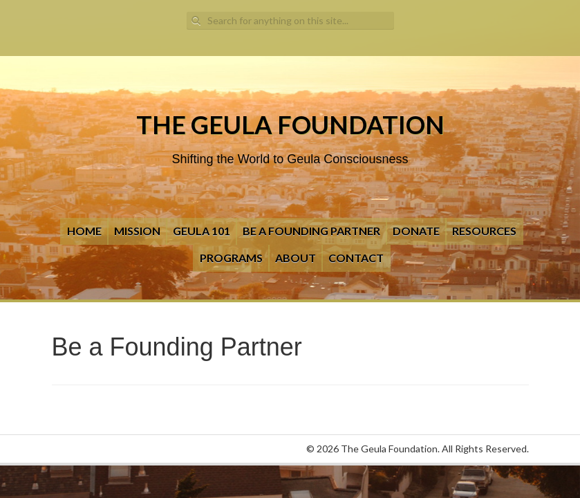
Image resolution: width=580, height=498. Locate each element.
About (295, 257)
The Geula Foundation (290, 124)
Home (84, 230)
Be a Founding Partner (311, 230)
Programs (231, 257)
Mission (137, 230)
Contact (356, 257)
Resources (484, 230)
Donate (416, 230)
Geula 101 (201, 230)
